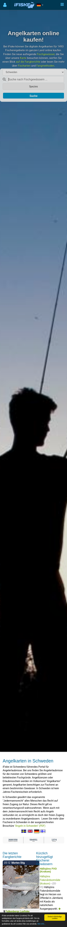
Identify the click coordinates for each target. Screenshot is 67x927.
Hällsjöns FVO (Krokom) (48, 870)
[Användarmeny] (5, 5)
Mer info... (42, 924)
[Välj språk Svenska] (24, 831)
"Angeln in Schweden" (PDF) (30, 825)
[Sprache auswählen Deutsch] (37, 831)
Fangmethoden (45, 65)
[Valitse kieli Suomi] (43, 831)
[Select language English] (30, 831)
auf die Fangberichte (28, 61)
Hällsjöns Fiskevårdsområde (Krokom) (50, 880)
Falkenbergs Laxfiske (17, 911)
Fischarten (24, 65)
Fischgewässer (46, 54)
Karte (23, 58)
